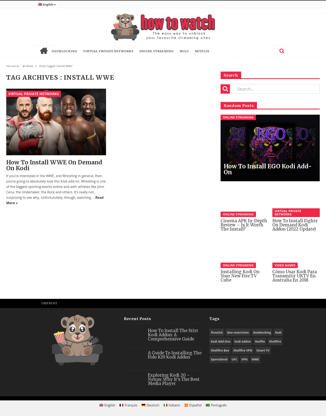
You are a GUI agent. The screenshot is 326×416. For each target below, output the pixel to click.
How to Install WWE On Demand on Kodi (54, 165)
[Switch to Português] (216, 405)
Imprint (49, 303)
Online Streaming (156, 51)
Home (43, 51)
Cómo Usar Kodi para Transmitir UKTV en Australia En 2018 (294, 276)
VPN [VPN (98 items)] (244, 359)
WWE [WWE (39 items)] (255, 359)
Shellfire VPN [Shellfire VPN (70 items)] (242, 350)
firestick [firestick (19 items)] (217, 332)
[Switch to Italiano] (172, 405)
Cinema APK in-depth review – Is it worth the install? (244, 225)
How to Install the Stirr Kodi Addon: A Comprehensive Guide (173, 334)
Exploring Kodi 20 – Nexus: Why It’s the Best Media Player (174, 379)
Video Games (285, 265)
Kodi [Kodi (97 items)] (278, 332)
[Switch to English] (107, 405)
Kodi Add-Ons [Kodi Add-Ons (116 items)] (220, 341)
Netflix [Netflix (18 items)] (260, 341)
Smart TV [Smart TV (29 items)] (262, 350)
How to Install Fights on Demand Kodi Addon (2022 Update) (294, 225)
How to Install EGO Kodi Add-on (268, 169)
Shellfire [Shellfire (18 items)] (275, 341)
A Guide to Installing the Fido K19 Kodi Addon (174, 355)
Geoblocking (64, 51)
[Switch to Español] (193, 405)
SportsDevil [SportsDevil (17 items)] (219, 359)
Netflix (202, 51)
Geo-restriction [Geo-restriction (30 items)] (238, 332)
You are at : (13, 66)
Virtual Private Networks (108, 51)
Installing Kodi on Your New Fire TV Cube (240, 276)
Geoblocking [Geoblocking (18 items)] (262, 332)
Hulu (184, 51)
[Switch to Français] (128, 405)
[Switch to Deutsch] (151, 405)
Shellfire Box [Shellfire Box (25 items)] (220, 350)
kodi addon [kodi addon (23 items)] (243, 341)
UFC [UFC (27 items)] (234, 359)
